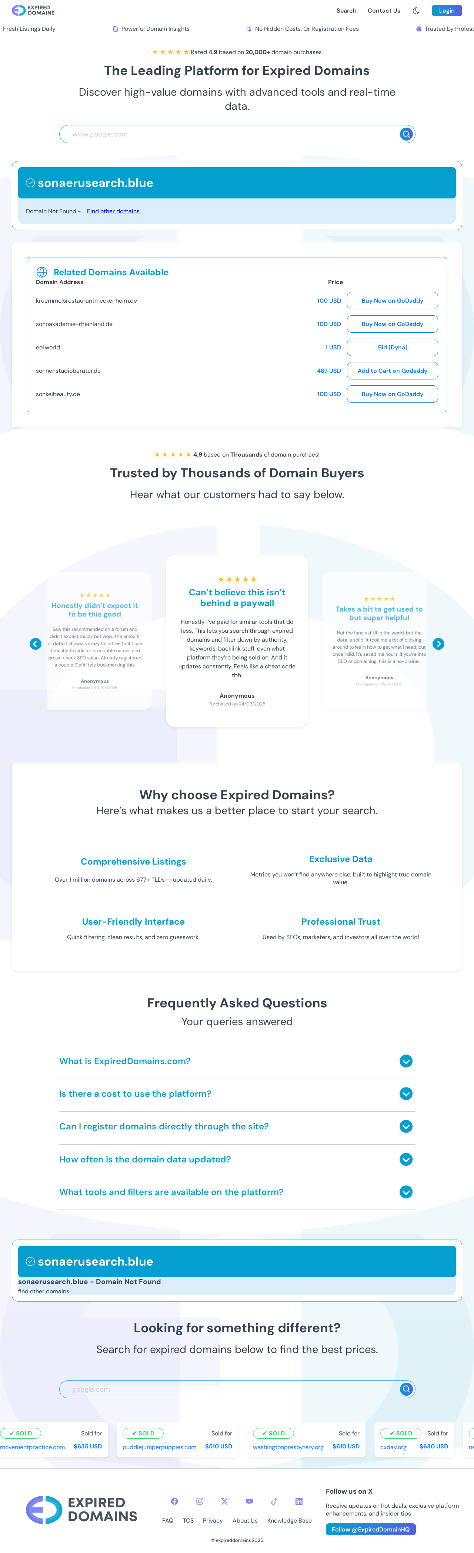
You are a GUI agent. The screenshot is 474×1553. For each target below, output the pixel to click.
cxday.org (394, 1447)
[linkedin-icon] (299, 1501)
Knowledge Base (289, 1520)
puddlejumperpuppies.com (160, 1447)
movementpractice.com (33, 1447)
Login (447, 10)
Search (347, 10)
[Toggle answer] (406, 1060)
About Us (245, 1520)
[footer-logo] (81, 1511)
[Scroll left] (35, 644)
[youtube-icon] (249, 1501)
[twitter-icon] (224, 1501)
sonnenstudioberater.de (68, 371)
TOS (188, 1520)
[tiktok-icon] (274, 1501)
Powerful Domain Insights (152, 29)
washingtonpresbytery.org (289, 1447)
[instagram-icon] (199, 1501)
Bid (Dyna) (392, 347)
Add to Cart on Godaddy (392, 371)
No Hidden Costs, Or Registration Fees (303, 29)
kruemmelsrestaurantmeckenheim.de (86, 301)
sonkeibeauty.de (58, 394)
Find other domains (113, 211)
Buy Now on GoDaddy (392, 301)
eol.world (48, 347)
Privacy (213, 1520)
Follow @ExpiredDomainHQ (371, 1529)
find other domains (43, 1291)
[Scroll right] (438, 644)
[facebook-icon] (174, 1501)
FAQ (167, 1520)
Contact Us (384, 10)
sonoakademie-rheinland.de (74, 324)
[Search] (406, 134)
